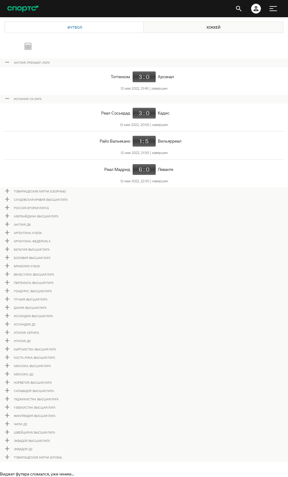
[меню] (273, 8)
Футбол (74, 27)
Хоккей (213, 27)
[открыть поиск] (238, 8)
